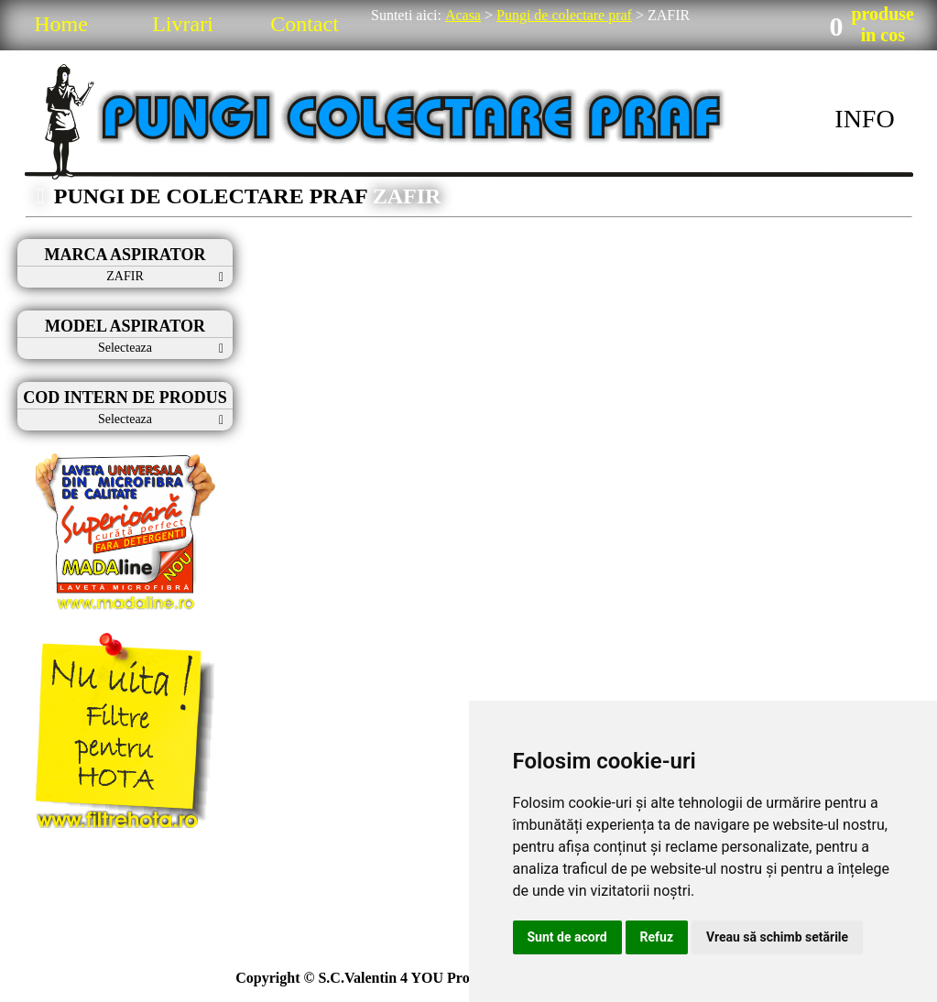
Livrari (182, 24)
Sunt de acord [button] (567, 937)
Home (61, 24)
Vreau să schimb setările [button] (777, 937)
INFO (864, 118)
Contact (304, 24)
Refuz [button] (657, 937)
